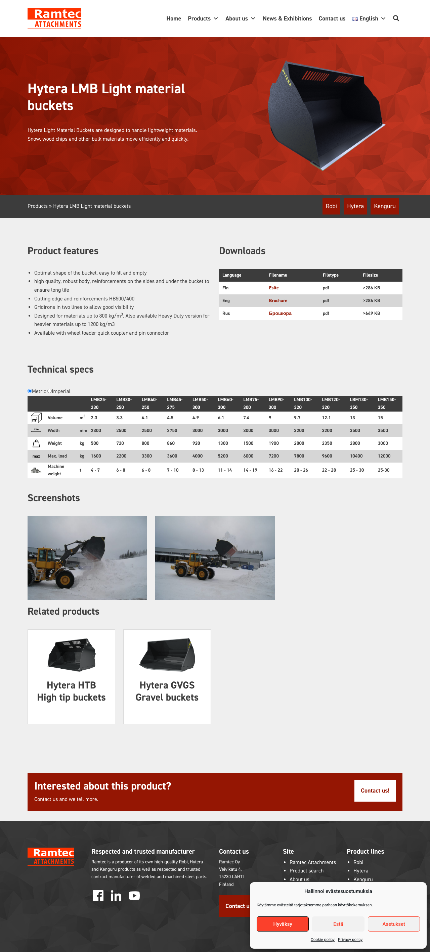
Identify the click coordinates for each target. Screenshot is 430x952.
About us (240, 18)
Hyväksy (282, 924)
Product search (307, 870)
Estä (338, 924)
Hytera (355, 206)
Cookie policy (323, 939)
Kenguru (385, 206)
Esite (274, 288)
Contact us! (375, 791)
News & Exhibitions (287, 18)
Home (173, 18)
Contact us (332, 18)
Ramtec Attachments (313, 862)
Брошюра (280, 313)
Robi (331, 206)
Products (203, 18)
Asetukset (394, 924)
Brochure (278, 300)
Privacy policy (350, 939)
